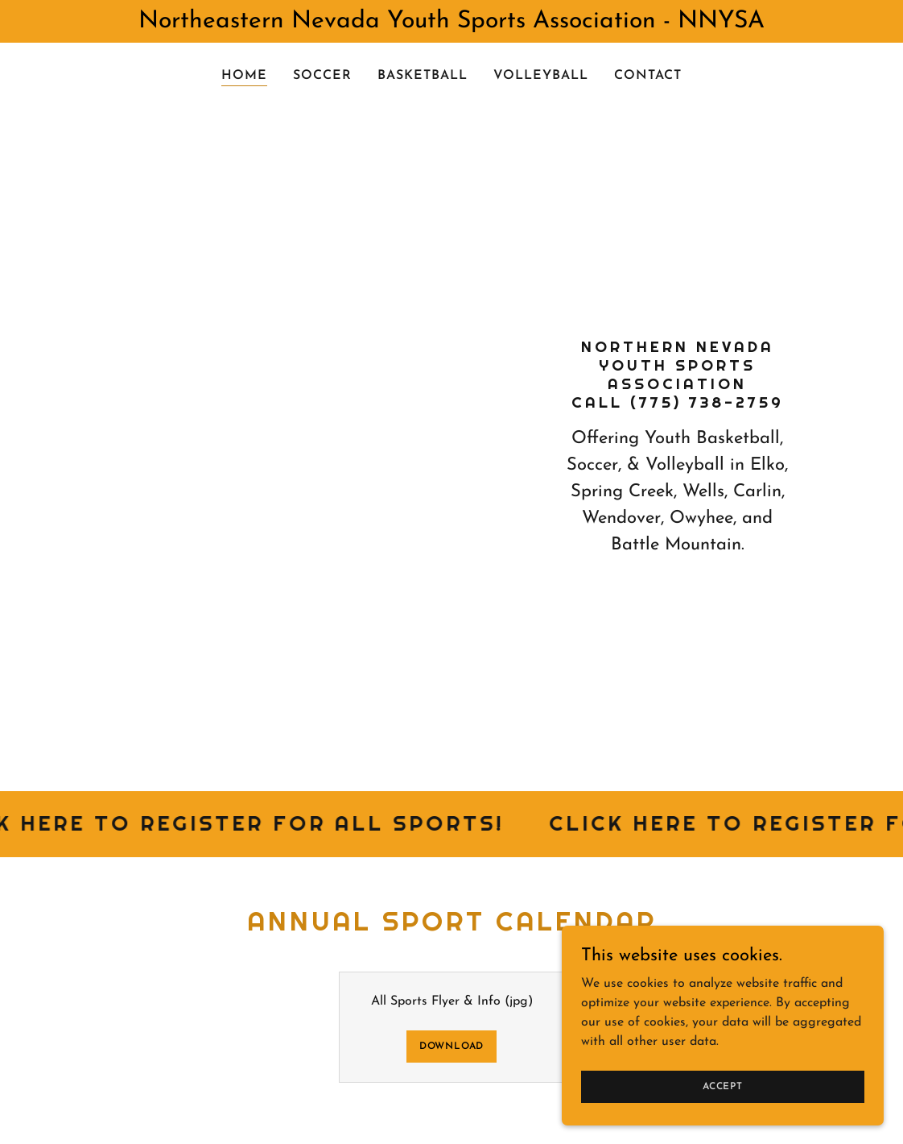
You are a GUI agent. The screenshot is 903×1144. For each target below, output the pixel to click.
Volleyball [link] (540, 75)
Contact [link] (648, 75)
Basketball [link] (422, 75)
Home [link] (244, 75)
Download (451, 1046)
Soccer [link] (322, 75)
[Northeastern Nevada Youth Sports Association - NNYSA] (451, 21)
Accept (723, 1086)
